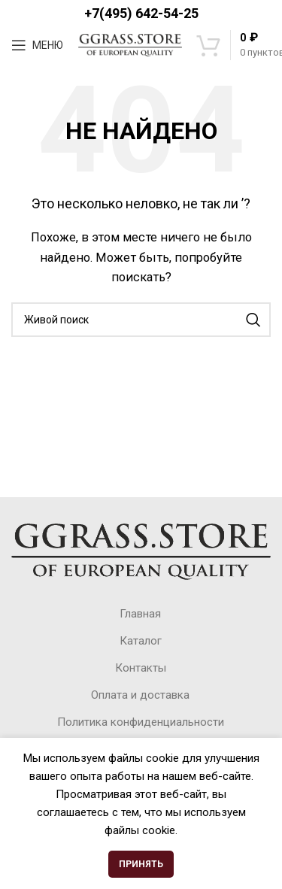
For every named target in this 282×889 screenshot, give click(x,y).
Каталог (141, 641)
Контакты (140, 668)
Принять (141, 864)
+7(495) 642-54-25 (141, 13)
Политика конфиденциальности (140, 722)
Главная (140, 613)
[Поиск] (141, 319)
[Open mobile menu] (37, 45)
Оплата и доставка (140, 695)
